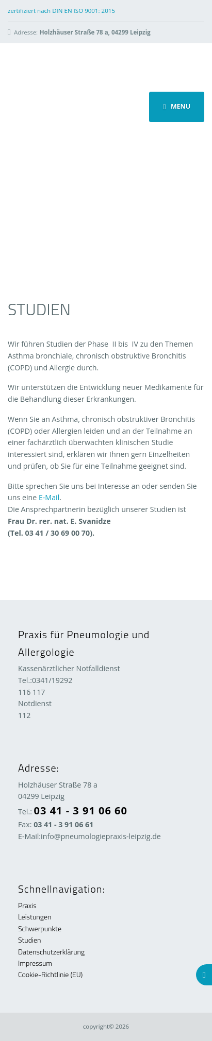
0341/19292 (52, 680)
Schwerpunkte (39, 928)
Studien (29, 939)
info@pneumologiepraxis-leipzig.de (101, 836)
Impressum (35, 963)
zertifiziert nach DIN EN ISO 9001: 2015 (61, 10)
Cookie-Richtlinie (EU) (50, 974)
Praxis (27, 905)
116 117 (31, 692)
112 (24, 715)
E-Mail (49, 497)
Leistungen (34, 916)
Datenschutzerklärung (51, 951)
